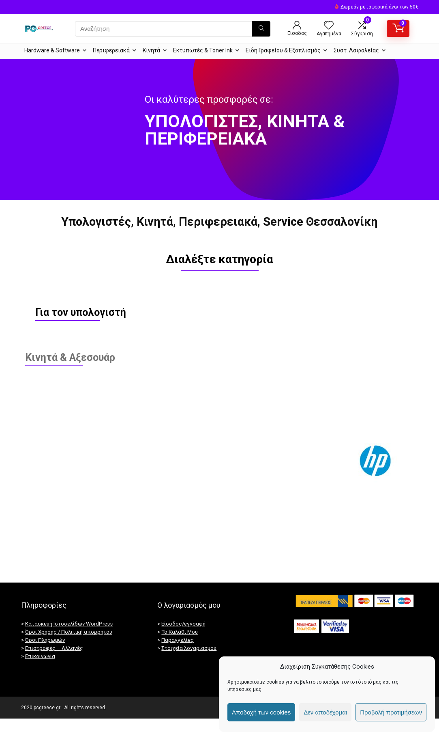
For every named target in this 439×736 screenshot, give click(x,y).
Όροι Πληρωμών (45, 657)
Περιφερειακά (111, 50)
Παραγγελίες (177, 657)
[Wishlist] (329, 26)
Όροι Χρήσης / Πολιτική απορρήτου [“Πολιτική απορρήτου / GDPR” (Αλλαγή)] (68, 649)
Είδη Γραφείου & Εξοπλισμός (283, 50)
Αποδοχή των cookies (261, 712)
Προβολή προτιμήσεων (391, 712)
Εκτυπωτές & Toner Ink (203, 50)
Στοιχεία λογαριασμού (188, 666)
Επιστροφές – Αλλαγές (54, 666)
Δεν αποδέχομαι (325, 712)
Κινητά (151, 50)
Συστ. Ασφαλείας (356, 50)
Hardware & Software (52, 50)
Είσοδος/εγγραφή (183, 641)
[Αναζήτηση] (261, 29)
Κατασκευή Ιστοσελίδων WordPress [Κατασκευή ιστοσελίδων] (69, 641)
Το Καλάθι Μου (179, 649)
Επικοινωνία (40, 674)
